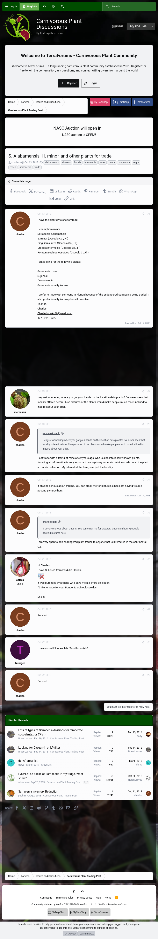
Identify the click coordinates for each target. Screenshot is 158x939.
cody (139, 736)
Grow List (46, 764)
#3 (148, 424)
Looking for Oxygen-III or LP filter (39, 747)
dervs (21, 764)
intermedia (90, 162)
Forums (140, 26)
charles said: (50, 521)
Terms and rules (64, 897)
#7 (148, 609)
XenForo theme (106, 904)
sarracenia (25, 167)
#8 (148, 642)
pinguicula (124, 162)
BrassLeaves (25, 738)
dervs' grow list (27, 760)
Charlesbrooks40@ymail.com (54, 313)
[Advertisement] (79, 357)
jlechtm (22, 795)
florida (77, 162)
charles (16, 162)
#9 (148, 675)
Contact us (46, 897)
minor (112, 162)
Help (98, 897)
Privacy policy (84, 897)
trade (37, 167)
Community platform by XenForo (62, 904)
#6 (148, 559)
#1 (148, 213)
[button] (53, 6)
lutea (102, 162)
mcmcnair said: (51, 433)
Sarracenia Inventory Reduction (38, 791)
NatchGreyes (135, 779)
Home (108, 897)
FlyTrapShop (101, 102)
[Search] (62, 6)
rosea (13, 167)
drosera (66, 162)
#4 (148, 479)
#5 (148, 512)
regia (136, 162)
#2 (148, 391)
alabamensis (52, 162)
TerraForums (143, 102)
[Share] (143, 213)
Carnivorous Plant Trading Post (67, 738)
